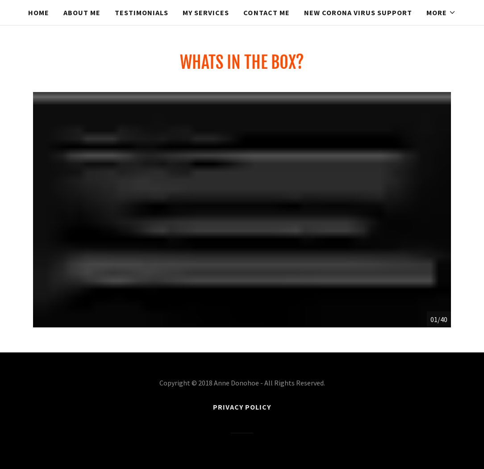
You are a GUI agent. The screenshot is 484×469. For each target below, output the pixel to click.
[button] (441, 12)
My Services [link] (206, 12)
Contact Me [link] (266, 12)
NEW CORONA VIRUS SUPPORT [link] (358, 12)
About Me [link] (81, 12)
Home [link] (38, 12)
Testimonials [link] (141, 12)
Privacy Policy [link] (242, 406)
